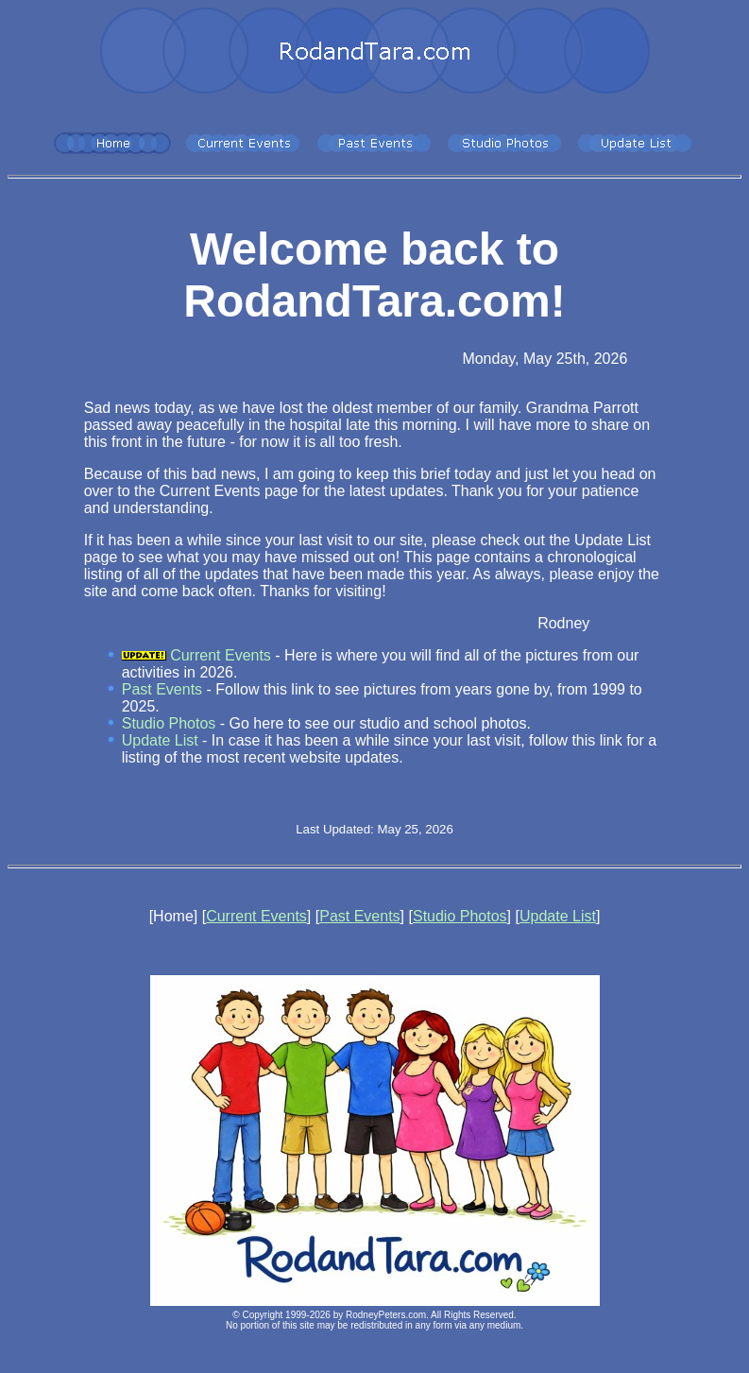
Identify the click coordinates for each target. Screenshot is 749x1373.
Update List (160, 740)
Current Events (220, 655)
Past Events (162, 689)
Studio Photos (169, 723)
